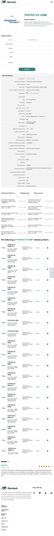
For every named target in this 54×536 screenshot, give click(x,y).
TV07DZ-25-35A (12, 331)
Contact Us (4, 521)
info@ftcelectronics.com (41, 25)
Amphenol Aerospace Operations (34, 81)
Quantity (10, 40)
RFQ (47, 248)
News (2, 524)
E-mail (11, 52)
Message (10, 62)
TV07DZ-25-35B (12, 320)
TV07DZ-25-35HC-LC (11, 384)
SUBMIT (27, 69)
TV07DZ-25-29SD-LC (12, 449)
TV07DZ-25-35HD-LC (11, 395)
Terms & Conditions (4, 506)
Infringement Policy (5, 510)
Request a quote (4, 514)
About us (3, 518)
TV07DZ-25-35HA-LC (11, 309)
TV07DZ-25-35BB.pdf (34, 93)
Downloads (4, 527)
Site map (3, 529)
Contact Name (9, 44)
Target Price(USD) (32, 40)
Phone (11, 56)
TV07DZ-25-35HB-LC (11, 245)
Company (10, 48)
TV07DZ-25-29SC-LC (11, 416)
